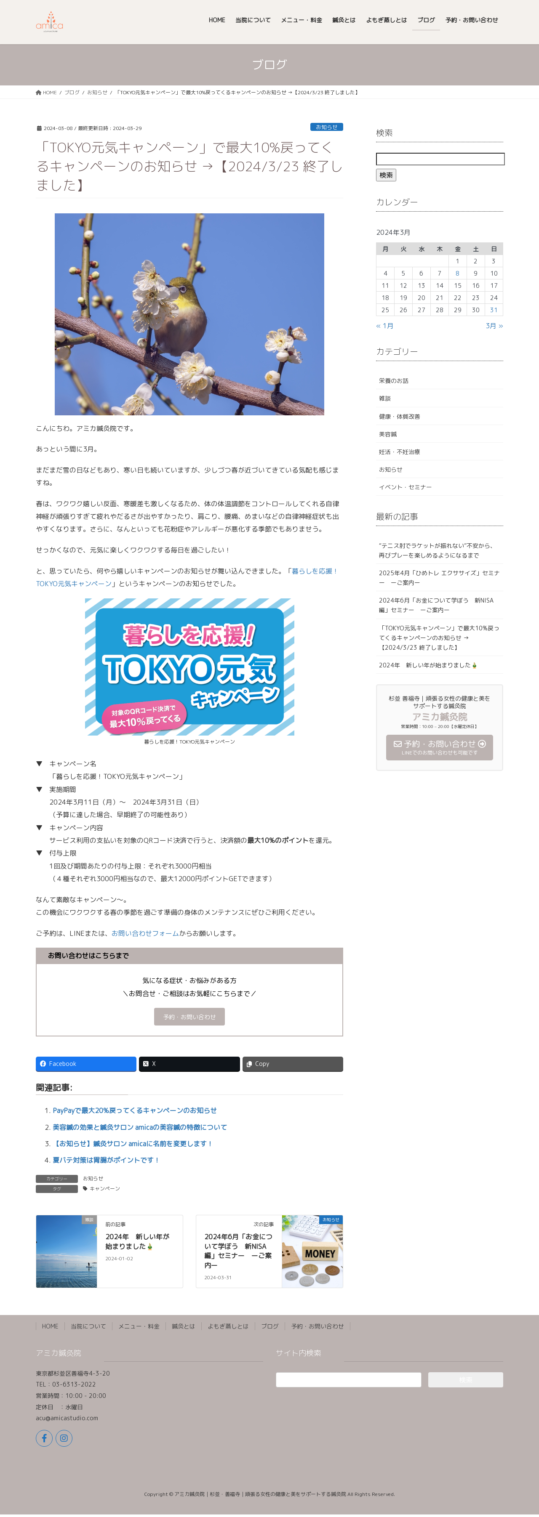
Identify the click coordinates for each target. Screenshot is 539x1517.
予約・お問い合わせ (189, 1018)
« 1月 (385, 325)
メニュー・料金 (139, 1329)
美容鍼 (388, 434)
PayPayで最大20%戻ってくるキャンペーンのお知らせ (135, 1113)
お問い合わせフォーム (145, 933)
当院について (88, 1329)
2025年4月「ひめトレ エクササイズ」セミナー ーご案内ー (439, 578)
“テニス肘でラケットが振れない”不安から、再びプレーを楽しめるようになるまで (437, 550)
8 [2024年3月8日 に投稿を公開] (457, 273)
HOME (50, 1329)
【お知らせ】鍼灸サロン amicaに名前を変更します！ (133, 1145)
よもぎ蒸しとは (228, 1329)
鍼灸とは (183, 1329)
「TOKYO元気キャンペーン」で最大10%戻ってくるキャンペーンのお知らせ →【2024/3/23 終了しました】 (439, 637)
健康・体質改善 (399, 416)
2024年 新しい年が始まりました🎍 (137, 1244)
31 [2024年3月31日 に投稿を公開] (494, 310)
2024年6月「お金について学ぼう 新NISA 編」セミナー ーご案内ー (238, 1253)
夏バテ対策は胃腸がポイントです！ (106, 1162)
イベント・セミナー (405, 487)
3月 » (494, 325)
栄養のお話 (393, 381)
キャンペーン (105, 1191)
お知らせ (327, 127)
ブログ (270, 1329)
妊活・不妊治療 (399, 452)
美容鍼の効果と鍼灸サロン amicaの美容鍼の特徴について (140, 1129)
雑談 (385, 398)
